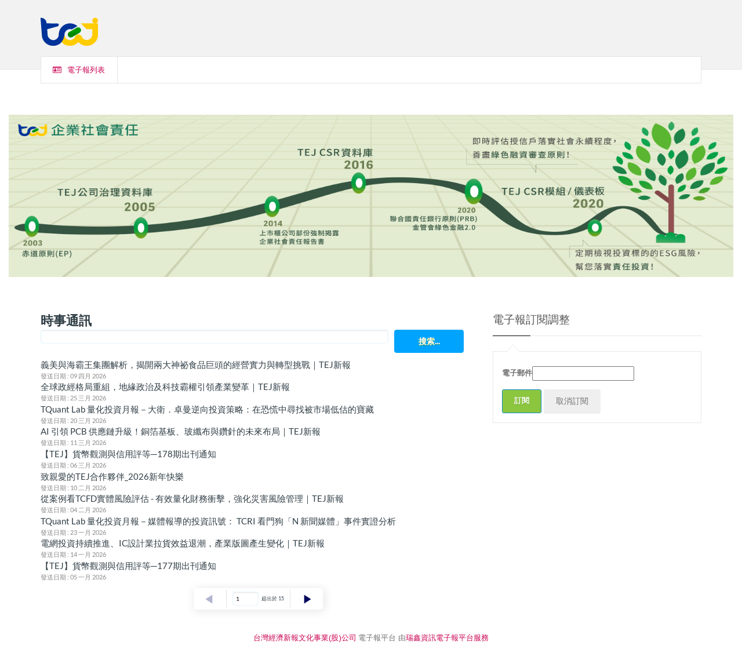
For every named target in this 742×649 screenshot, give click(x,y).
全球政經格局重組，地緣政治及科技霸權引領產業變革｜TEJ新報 (165, 386)
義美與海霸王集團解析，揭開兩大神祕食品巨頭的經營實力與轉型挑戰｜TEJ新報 (196, 364)
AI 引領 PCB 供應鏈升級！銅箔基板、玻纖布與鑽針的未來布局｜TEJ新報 (181, 431)
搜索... (429, 341)
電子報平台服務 (462, 637)
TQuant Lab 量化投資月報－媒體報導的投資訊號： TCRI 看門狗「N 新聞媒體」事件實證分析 (218, 521)
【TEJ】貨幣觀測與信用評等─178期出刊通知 (128, 454)
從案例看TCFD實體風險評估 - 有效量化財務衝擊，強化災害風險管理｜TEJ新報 (192, 498)
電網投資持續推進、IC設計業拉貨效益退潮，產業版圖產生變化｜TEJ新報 (183, 543)
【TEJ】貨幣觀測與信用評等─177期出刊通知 (128, 565)
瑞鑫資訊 (421, 637)
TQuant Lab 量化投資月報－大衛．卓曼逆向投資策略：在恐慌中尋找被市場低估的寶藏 (207, 409)
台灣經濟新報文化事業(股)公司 (305, 637)
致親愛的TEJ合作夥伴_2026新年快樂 (112, 476)
